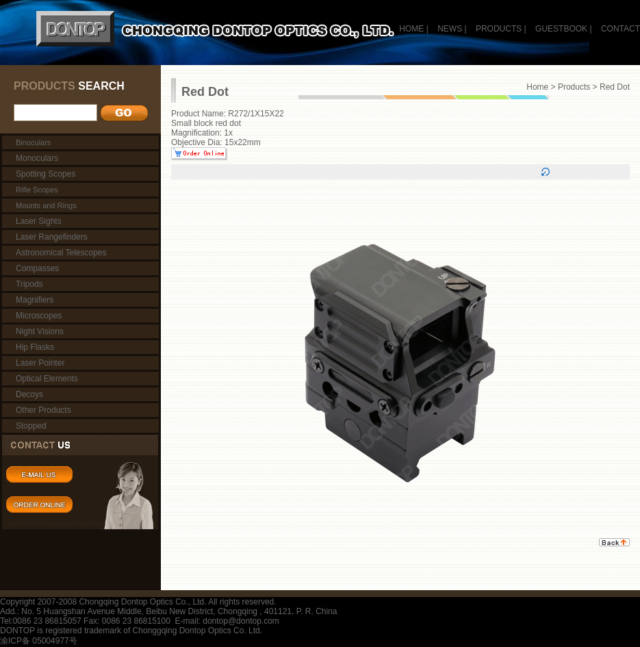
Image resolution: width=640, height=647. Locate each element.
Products (574, 87)
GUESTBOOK (560, 29)
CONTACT (620, 29)
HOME (411, 29)
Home (537, 87)
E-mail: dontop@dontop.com (227, 621)
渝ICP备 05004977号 (38, 641)
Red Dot (615, 87)
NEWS (449, 29)
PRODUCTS (499, 29)
